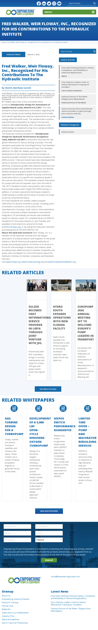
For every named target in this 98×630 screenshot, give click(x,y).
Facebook (39, 3)
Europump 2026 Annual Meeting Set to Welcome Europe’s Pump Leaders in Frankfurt (86, 323)
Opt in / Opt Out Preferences (15, 623)
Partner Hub (7, 606)
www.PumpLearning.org (33, 261)
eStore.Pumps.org (12, 227)
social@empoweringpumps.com (65, 576)
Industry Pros (8, 616)
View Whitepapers (49, 511)
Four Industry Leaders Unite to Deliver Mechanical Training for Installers (75, 84)
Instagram (54, 3)
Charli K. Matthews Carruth (18, 88)
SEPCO (64, 76)
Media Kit (6, 609)
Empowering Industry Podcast (15, 599)
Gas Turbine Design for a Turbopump (14, 426)
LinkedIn (44, 3)
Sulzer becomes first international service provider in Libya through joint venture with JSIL (77, 111)
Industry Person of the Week (74, 103)
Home (4, 42)
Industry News (13, 54)
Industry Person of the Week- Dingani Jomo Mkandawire (75, 97)
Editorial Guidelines (10, 619)
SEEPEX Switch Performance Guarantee (65, 424)
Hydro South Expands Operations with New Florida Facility (62, 317)
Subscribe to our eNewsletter (15, 612)
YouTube (59, 3)
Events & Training (10, 602)
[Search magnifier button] (94, 3)
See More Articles (48, 389)
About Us (6, 595)
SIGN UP (49, 560)
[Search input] (80, 3)
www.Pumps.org (13, 261)
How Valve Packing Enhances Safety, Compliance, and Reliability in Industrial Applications (78, 70)
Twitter (49, 3)
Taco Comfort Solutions (72, 90)
